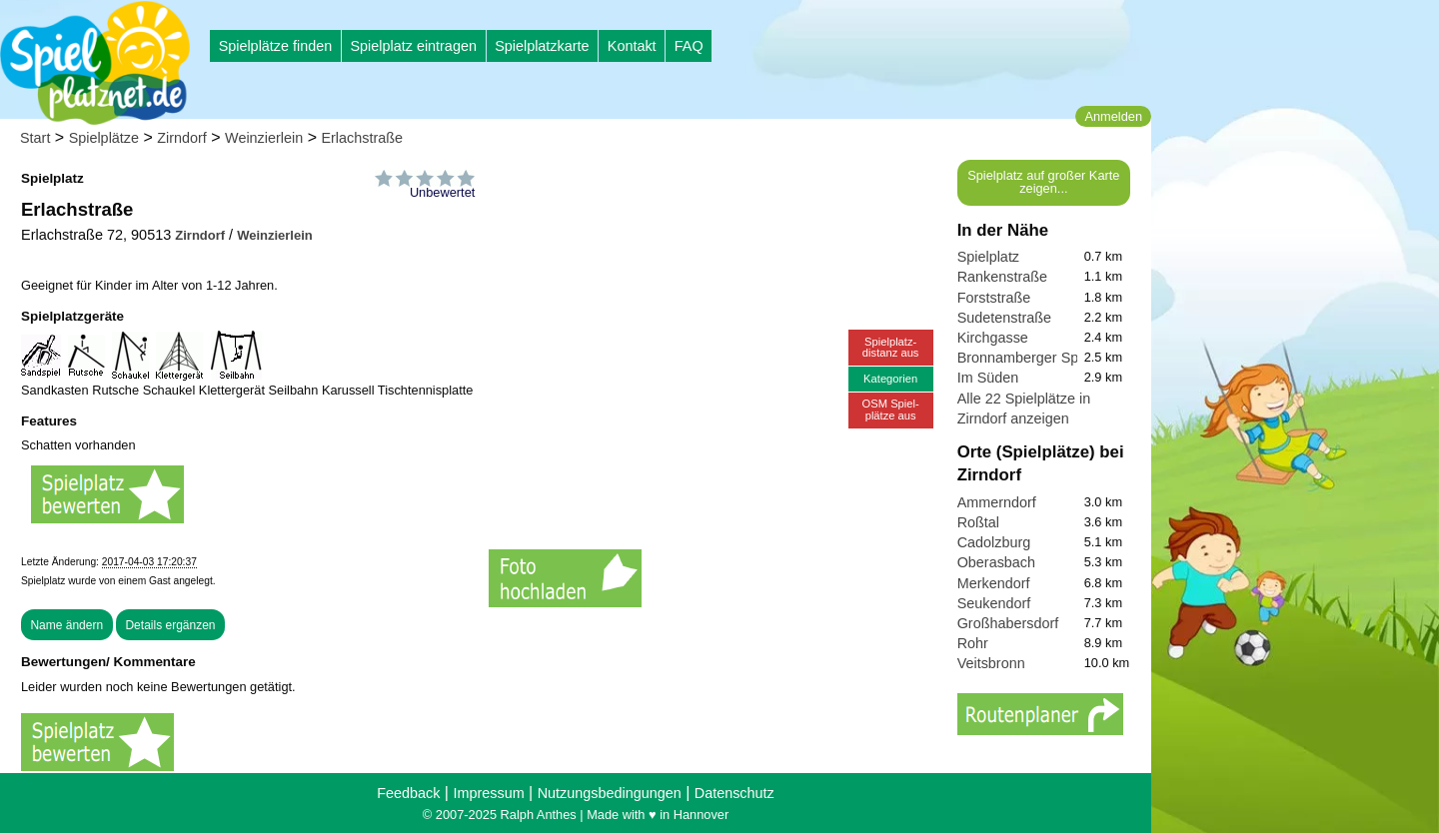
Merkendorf (993, 583)
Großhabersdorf (1008, 623)
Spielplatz (988, 257)
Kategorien (890, 379)
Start (35, 138)
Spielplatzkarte (542, 46)
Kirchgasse (992, 338)
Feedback (408, 793)
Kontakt (632, 46)
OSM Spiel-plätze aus (890, 409)
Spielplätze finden (276, 46)
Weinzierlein (264, 138)
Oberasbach (996, 562)
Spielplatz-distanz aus (890, 347)
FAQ (689, 46)
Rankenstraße (1002, 277)
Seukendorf (994, 603)
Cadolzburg (994, 542)
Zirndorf (182, 138)
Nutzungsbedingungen (610, 793)
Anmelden (1113, 116)
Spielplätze (104, 138)
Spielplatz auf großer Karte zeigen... (1043, 182)
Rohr (972, 643)
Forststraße (994, 298)
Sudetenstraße (1004, 318)
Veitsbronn (991, 663)
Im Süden (988, 378)
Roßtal (978, 522)
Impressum (488, 793)
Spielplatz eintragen (413, 46)
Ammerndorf (996, 502)
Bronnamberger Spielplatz (1040, 358)
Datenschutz (734, 793)
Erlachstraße (362, 138)
